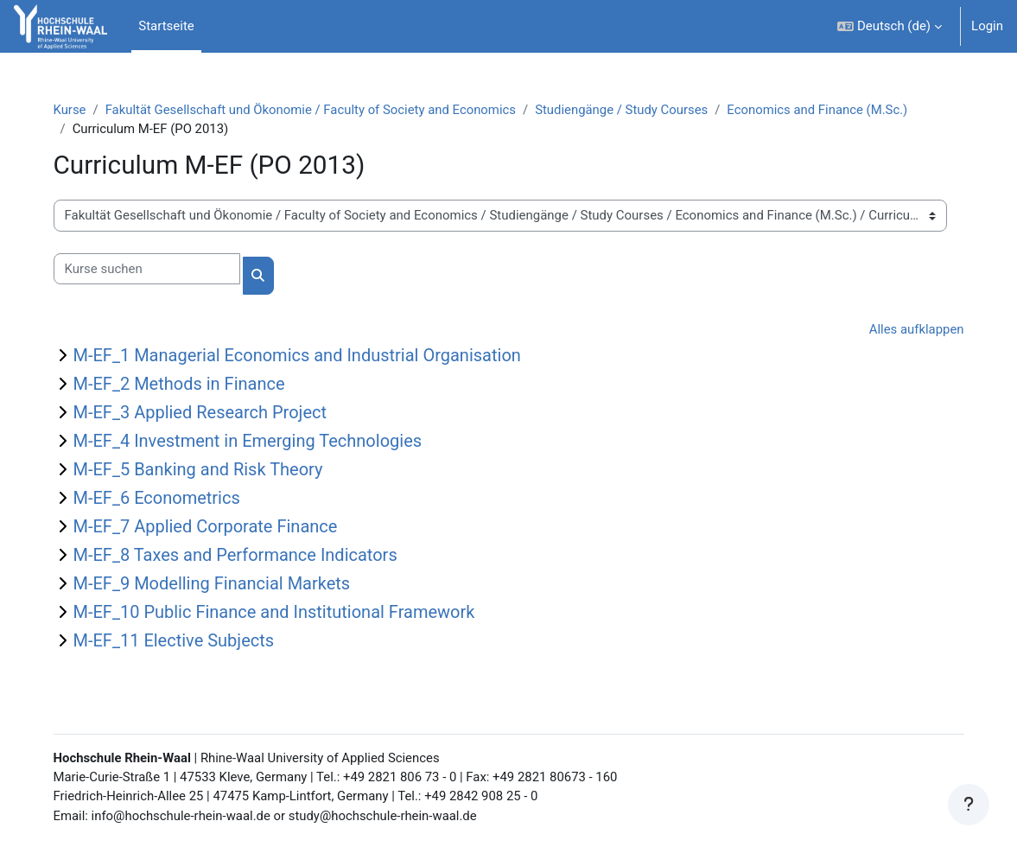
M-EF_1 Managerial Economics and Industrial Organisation (305, 356)
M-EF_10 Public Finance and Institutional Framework (282, 612)
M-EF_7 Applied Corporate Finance (213, 527)
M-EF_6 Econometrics (164, 498)
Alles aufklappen (908, 329)
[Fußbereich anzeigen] (968, 804)
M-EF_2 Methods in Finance (187, 384)
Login (987, 26)
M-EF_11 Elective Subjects (182, 641)
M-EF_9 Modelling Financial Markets (220, 584)
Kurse (77, 110)
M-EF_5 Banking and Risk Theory (206, 470)
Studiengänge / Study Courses (633, 110)
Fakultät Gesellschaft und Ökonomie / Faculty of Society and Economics (319, 110)
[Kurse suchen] (154, 268)
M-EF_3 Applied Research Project (208, 413)
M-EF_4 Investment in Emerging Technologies (255, 441)
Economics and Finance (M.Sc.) (829, 110)
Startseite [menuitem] (166, 26)
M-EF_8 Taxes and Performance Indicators (243, 555)
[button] (889, 26)
